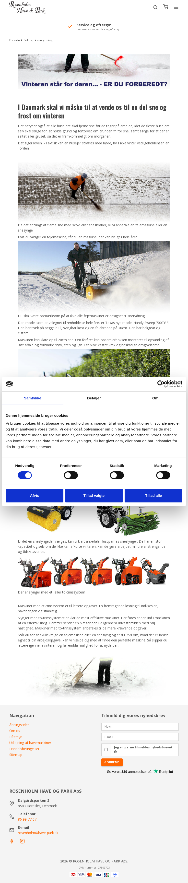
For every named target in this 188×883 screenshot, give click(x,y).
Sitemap (15, 754)
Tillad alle (153, 495)
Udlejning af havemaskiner (30, 742)
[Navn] (140, 726)
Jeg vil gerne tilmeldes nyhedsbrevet (143, 749)
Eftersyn (15, 736)
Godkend (111, 762)
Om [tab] (155, 398)
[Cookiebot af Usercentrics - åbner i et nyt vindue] (161, 384)
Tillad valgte (94, 495)
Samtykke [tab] (32, 398)
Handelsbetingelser (24, 748)
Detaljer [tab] (94, 398)
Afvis (34, 495)
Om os (14, 730)
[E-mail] (140, 736)
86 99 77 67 (27, 819)
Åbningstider (19, 724)
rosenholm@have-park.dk (38, 832)
